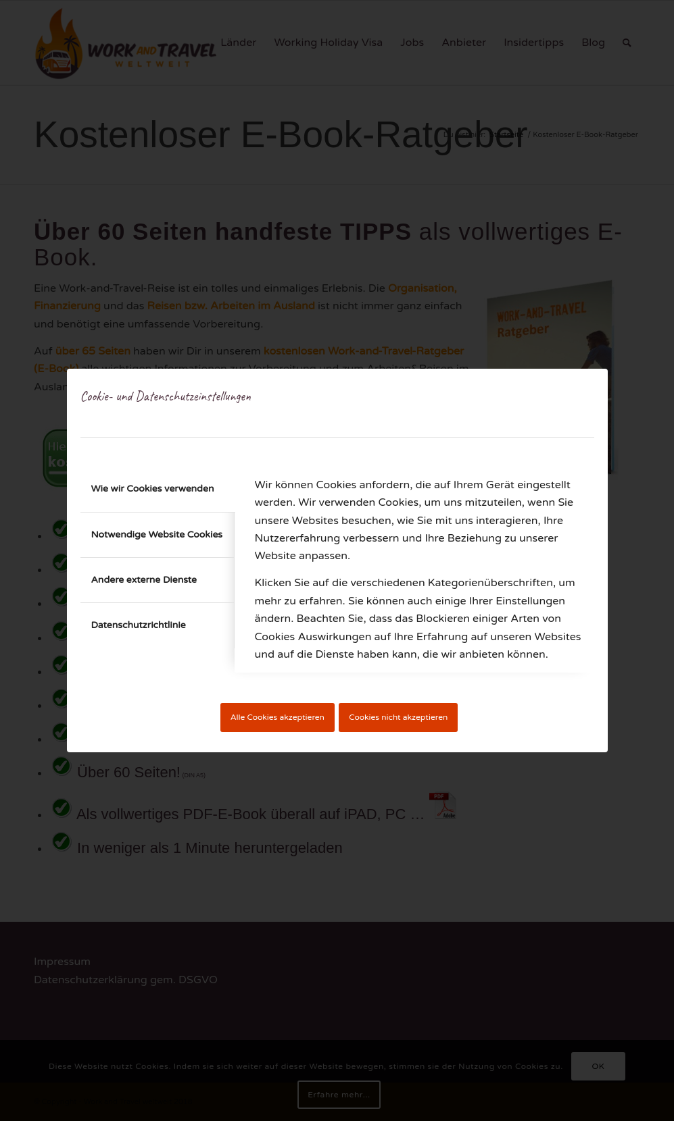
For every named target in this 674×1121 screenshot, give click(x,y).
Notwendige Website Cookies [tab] (157, 534)
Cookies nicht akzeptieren (398, 717)
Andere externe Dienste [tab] (144, 579)
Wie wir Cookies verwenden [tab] (152, 488)
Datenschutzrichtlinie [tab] (138, 625)
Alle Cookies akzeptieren (277, 717)
